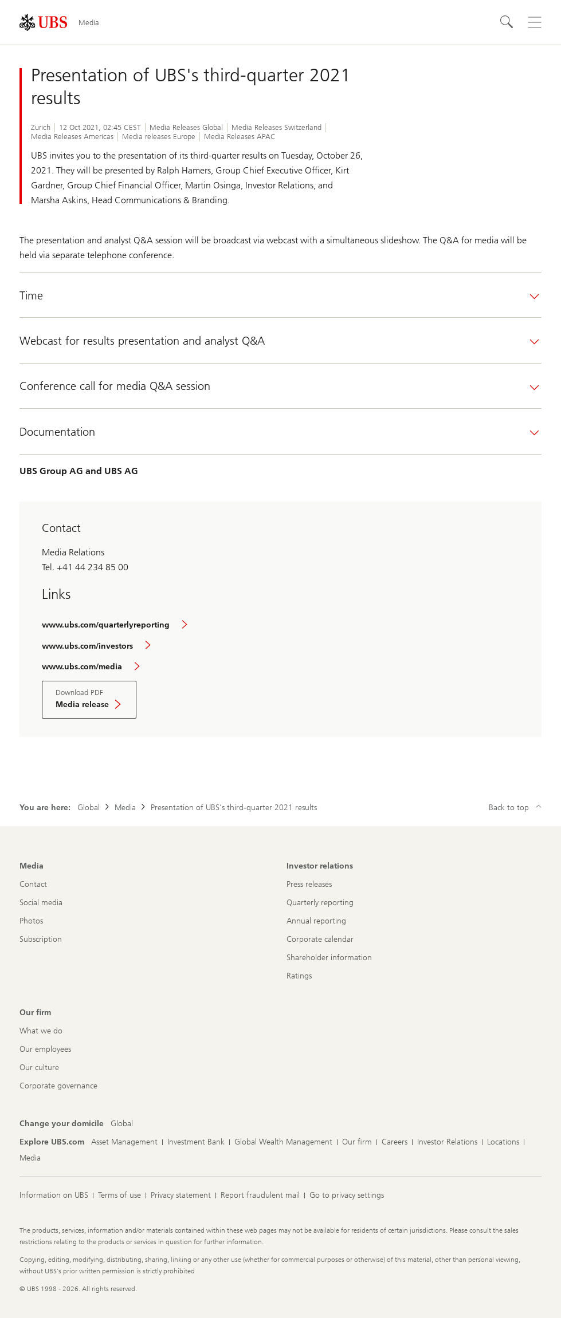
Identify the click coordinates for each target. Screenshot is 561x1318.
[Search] (507, 22)
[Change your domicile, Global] (122, 1124)
